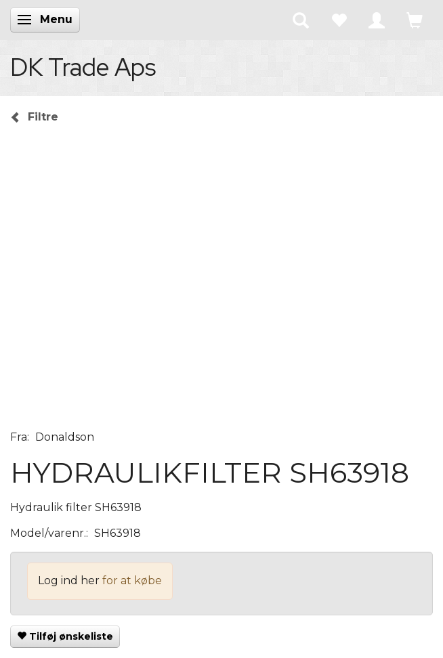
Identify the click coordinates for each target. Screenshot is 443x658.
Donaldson (64, 437)
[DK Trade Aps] (83, 67)
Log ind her (69, 580)
